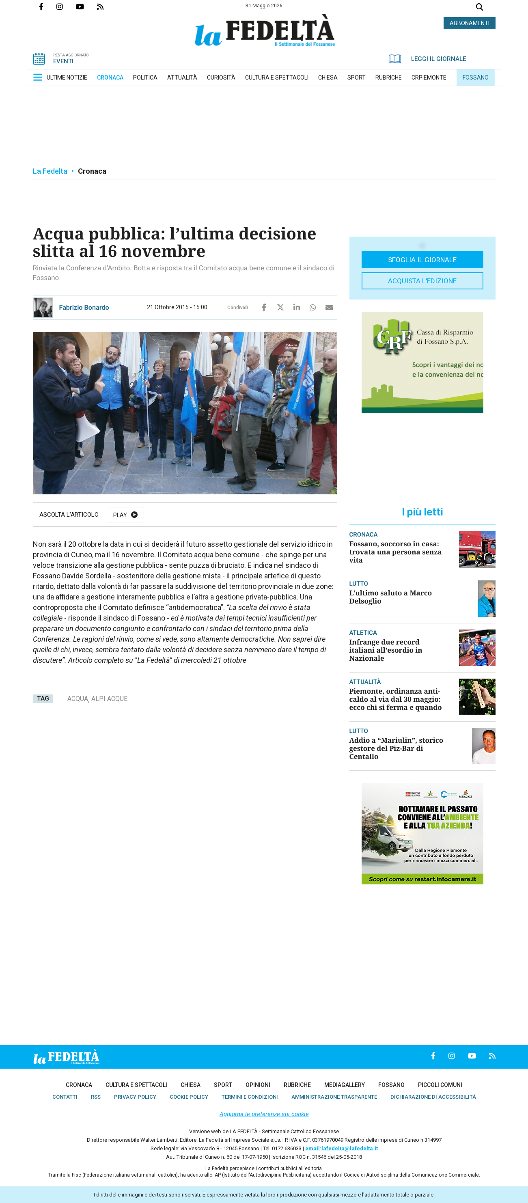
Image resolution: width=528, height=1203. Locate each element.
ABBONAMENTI (469, 23)
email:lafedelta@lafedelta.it (341, 1148)
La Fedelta (50, 171)
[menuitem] (67, 77)
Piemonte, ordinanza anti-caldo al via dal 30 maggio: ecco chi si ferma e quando (395, 699)
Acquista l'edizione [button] (422, 281)
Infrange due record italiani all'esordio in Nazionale (385, 650)
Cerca (479, 8)
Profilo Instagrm (66, 6)
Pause (163, 515)
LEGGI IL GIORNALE (427, 59)
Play (120, 515)
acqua (77, 699)
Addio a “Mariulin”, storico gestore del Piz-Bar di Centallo (396, 748)
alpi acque (109, 699)
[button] (38, 77)
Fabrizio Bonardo (84, 307)
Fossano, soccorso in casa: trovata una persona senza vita (395, 552)
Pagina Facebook (47, 6)
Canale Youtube (86, 6)
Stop (257, 515)
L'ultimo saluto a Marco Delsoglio (390, 597)
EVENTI (63, 61)
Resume (211, 515)
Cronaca (92, 171)
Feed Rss (106, 6)
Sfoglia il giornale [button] (422, 260)
